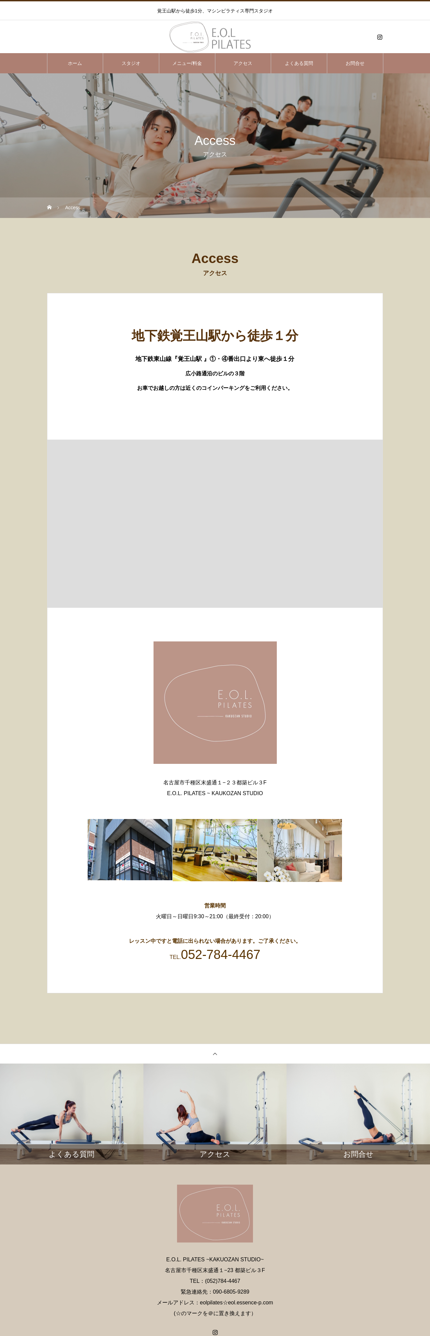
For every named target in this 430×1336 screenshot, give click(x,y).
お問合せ (355, 63)
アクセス (242, 63)
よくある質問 (299, 63)
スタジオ (131, 63)
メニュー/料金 (187, 63)
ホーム (75, 63)
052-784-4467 (221, 955)
